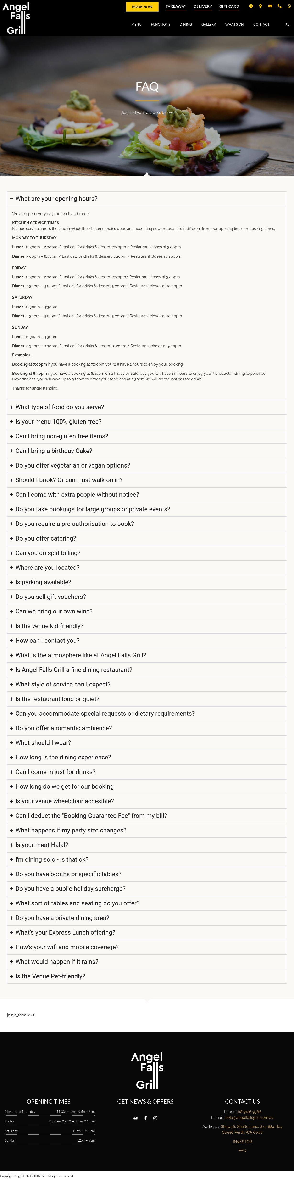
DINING (186, 24)
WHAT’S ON (234, 24)
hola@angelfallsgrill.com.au (249, 1117)
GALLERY (208, 24)
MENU (136, 24)
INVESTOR (242, 1141)
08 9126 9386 (249, 1112)
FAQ (242, 1151)
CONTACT (261, 24)
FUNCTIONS (160, 24)
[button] (287, 24)
